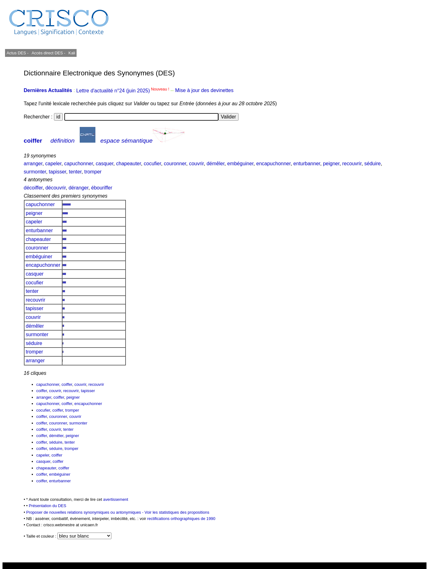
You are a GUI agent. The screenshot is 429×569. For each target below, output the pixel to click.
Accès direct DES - (48, 53)
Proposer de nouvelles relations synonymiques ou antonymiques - (85, 512)
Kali (71, 53)
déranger (78, 187)
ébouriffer (101, 187)
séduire (372, 163)
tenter (75, 171)
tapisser (57, 171)
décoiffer (33, 187)
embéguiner (240, 163)
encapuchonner (273, 163)
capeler (53, 163)
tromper (93, 171)
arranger (33, 163)
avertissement (115, 499)
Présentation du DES (48, 505)
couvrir (196, 163)
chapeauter (128, 163)
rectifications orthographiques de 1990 (181, 518)
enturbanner (306, 163)
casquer (104, 163)
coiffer (33, 140)
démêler (215, 163)
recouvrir (352, 163)
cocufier (152, 163)
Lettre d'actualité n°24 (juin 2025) (123, 90)
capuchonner (78, 163)
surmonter (35, 171)
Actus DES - (18, 53)
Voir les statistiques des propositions (177, 512)
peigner (331, 163)
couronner (175, 163)
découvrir (56, 187)
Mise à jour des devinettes (204, 90)
